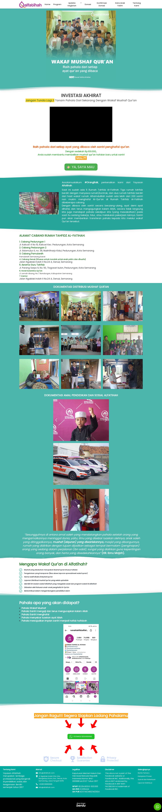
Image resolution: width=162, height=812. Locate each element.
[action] (157, 806)
